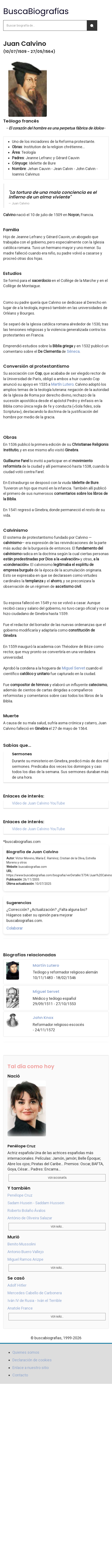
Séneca (73, 351)
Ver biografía (57, 1177)
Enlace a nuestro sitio (30, 1367)
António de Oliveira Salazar (29, 1218)
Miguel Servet (73, 668)
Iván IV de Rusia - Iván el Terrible (34, 1300)
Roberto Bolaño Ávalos (26, 1210)
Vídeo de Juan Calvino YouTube (38, 803)
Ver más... (57, 1226)
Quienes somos (25, 1352)
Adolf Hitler (17, 1285)
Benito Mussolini (21, 1244)
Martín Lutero (62, 384)
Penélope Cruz (19, 1195)
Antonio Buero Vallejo (25, 1251)
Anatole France (20, 1308)
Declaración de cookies (32, 1360)
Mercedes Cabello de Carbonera (34, 1293)
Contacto (20, 1375)
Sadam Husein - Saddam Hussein (35, 1203)
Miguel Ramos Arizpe (25, 1259)
